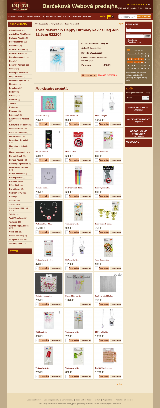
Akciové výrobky (138, 120)
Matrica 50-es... (71, 152)
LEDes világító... (101, 116)
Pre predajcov (53, 17)
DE (139, 4)
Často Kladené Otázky (84, 400)
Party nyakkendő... (102, 188)
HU (128, 4)
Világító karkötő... (43, 152)
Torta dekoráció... (72, 116)
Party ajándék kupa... (103, 224)
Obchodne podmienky (51, 400)
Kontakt (87, 17)
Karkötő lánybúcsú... (103, 368)
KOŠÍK (107, 16)
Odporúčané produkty (138, 133)
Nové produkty (138, 108)
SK (149, 4)
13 (135, 62)
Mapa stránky (107, 400)
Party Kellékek (56, 24)
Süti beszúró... (41, 332)
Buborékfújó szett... (73, 296)
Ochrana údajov (67, 400)
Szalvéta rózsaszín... (44, 296)
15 (142, 62)
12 (132, 62)
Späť (121, 24)
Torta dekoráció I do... (44, 260)
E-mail (128, 28)
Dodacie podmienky (72, 17)
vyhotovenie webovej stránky (95, 404)
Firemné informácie (35, 17)
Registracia (132, 40)
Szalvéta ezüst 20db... (104, 296)
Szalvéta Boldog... (43, 116)
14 (138, 62)
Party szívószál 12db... (74, 188)
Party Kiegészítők (72, 24)
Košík (130, 88)
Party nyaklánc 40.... (44, 224)
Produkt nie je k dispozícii (124, 400)
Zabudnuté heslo (134, 42)
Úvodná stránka (16, 17)
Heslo (128, 33)
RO (144, 4)
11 (128, 62)
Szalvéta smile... (42, 188)
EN (133, 4)
